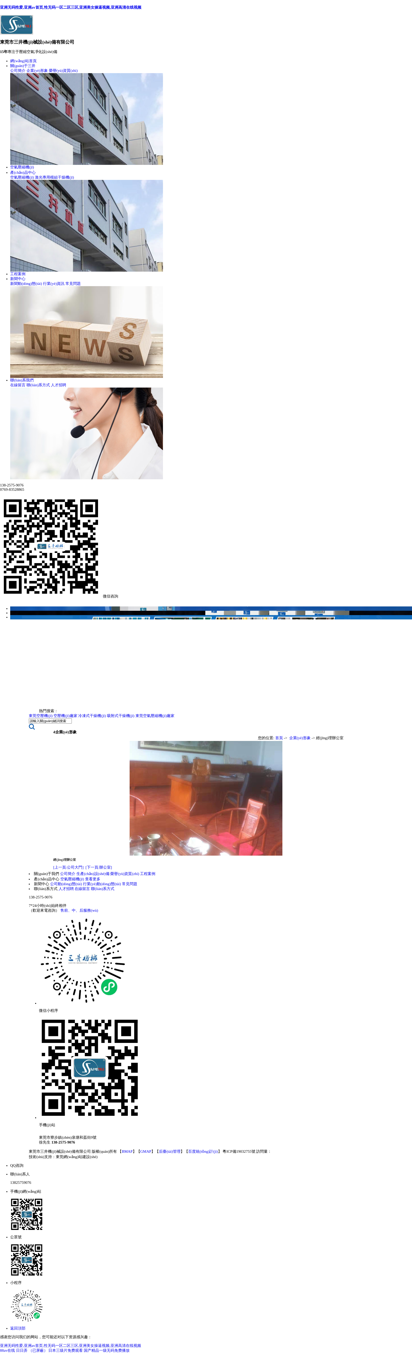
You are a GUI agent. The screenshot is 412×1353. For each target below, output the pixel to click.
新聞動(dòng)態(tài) (26, 284)
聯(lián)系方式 (38, 385)
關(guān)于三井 (22, 66)
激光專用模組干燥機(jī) (54, 177)
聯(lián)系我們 (22, 380)
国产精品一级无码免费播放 (107, 1350)
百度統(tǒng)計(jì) (203, 1151)
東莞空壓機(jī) (40, 716)
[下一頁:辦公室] (99, 867)
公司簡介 (17, 71)
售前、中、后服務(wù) (79, 910)
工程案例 (17, 274)
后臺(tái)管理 (170, 1151)
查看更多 (92, 879)
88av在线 (7, 1350)
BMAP (127, 1151)
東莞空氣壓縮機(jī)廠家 (154, 716)
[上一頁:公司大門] (68, 867)
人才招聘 (58, 385)
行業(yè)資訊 (53, 284)
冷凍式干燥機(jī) (92, 716)
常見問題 (73, 284)
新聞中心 (17, 279)
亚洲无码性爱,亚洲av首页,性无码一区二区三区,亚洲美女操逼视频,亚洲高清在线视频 (70, 7)
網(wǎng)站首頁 (23, 61)
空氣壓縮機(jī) (22, 167)
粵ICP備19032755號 (239, 1151)
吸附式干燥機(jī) (120, 716)
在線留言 (17, 385)
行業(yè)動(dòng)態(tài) (102, 884)
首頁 (279, 738)
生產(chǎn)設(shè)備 (92, 874)
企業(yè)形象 (37, 71)
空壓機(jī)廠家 (65, 716)
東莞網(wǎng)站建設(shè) (77, 1157)
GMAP (145, 1151)
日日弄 (22, 1350)
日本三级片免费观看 (65, 1350)
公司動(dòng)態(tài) (66, 884)
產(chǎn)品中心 (23, 172)
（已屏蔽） (38, 1350)
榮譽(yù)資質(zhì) (63, 71)
